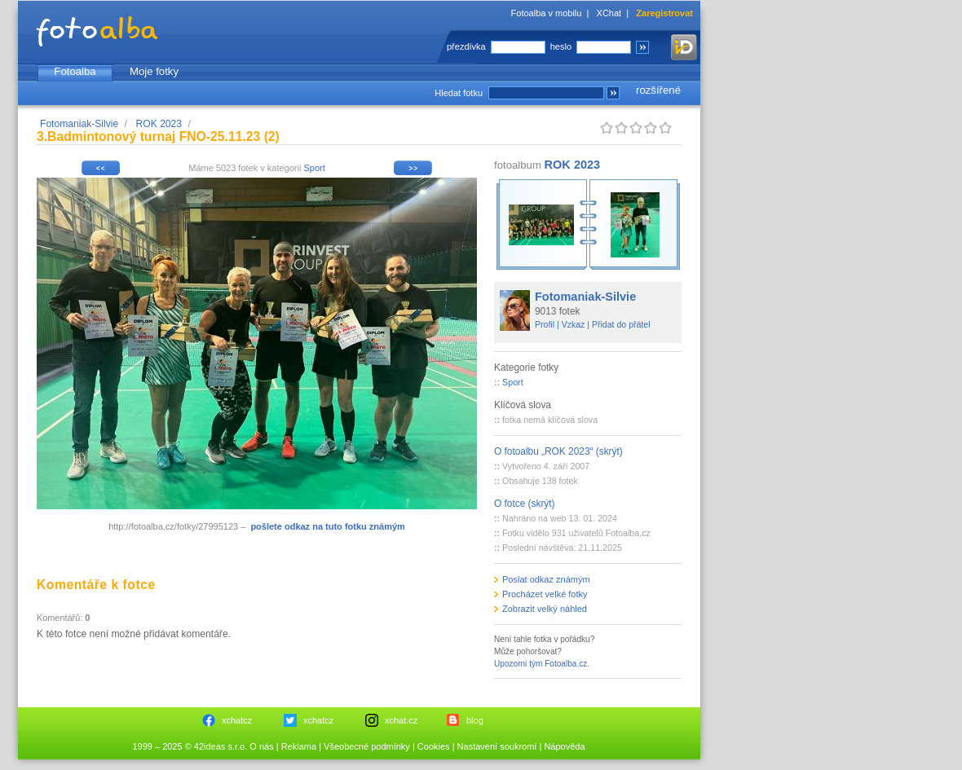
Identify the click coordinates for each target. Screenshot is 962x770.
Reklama (298, 746)
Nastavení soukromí (497, 746)
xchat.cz (401, 720)
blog (474, 720)
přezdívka (466, 46)
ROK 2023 (159, 124)
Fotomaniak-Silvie (79, 124)
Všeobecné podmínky (367, 746)
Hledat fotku (459, 93)
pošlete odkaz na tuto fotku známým (327, 526)
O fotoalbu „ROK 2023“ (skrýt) (558, 451)
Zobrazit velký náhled (544, 609)
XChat (609, 13)
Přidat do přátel (621, 324)
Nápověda (564, 746)
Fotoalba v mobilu (546, 13)
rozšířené (658, 90)
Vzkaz (573, 324)
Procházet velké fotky (545, 594)
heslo (560, 46)
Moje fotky (154, 71)
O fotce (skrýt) (524, 503)
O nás (261, 746)
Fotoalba (74, 71)
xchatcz (237, 720)
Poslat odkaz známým (546, 579)
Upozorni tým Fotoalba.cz (540, 663)
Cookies (433, 746)
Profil (544, 324)
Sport (313, 168)
